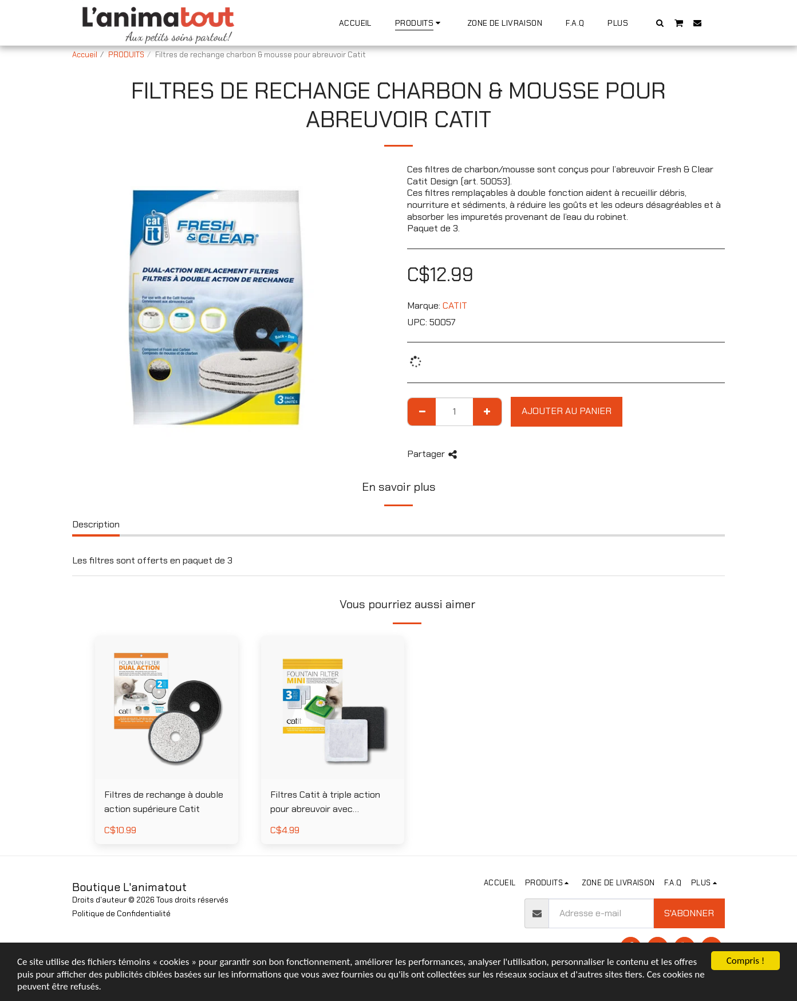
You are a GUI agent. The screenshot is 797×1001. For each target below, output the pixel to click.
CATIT (455, 305)
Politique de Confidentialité (121, 914)
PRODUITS (126, 55)
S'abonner (689, 913)
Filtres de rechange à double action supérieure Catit (163, 802)
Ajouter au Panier (566, 411)
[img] (332, 707)
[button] (660, 22)
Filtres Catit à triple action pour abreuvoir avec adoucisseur (325, 803)
